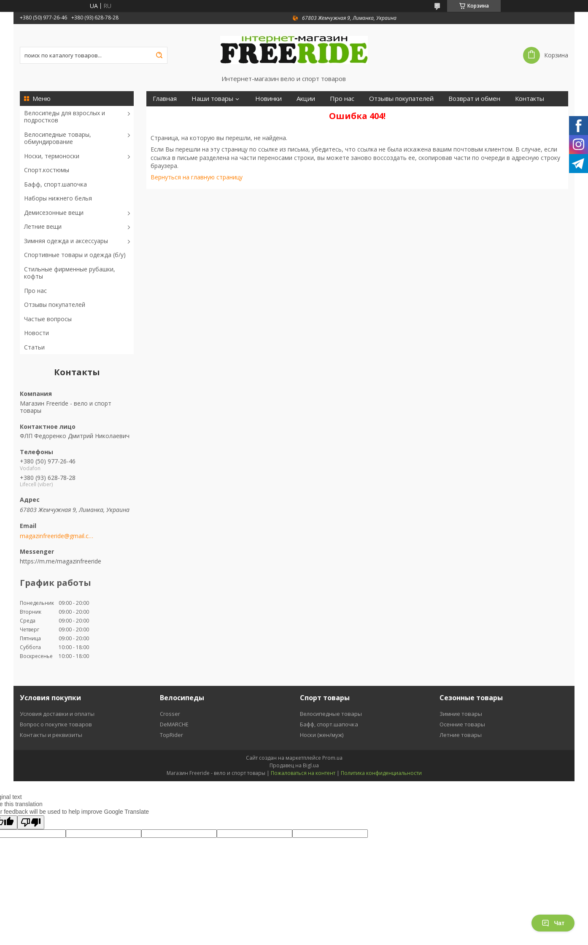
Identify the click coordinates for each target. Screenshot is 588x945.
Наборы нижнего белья (58, 198)
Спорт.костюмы (46, 170)
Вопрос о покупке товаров (56, 724)
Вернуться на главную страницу (197, 177)
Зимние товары (461, 714)
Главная (165, 98)
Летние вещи (43, 226)
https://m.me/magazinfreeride (60, 561)
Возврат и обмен (474, 98)
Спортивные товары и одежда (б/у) (75, 255)
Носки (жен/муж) (321, 735)
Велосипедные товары (331, 714)
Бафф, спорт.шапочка (55, 184)
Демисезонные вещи (54, 212)
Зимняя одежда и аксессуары (66, 241)
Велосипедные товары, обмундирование (57, 138)
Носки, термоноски (51, 156)
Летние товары (461, 735)
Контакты (529, 98)
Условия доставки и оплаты (57, 714)
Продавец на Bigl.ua (294, 765)
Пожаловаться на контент (303, 773)
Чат (553, 923)
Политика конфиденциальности (381, 773)
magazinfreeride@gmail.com (57, 536)
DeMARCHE (174, 724)
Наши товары (212, 98)
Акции (306, 98)
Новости (36, 333)
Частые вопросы (48, 319)
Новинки (268, 98)
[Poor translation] (30, 822)
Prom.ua (332, 757)
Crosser (170, 714)
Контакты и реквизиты (51, 735)
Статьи (34, 347)
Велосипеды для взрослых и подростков (64, 117)
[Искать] (159, 55)
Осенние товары (462, 724)
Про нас (35, 291)
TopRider (171, 735)
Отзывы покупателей (54, 305)
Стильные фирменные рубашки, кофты (69, 273)
